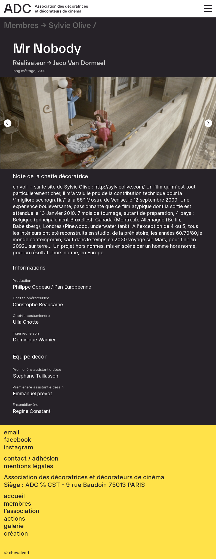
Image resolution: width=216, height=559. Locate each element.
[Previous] (7, 123)
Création (16, 533)
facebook (17, 439)
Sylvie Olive (69, 25)
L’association (21, 510)
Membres (21, 25)
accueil (14, 495)
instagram (18, 447)
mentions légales (28, 466)
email (11, 432)
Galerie (14, 525)
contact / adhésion (31, 458)
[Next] (208, 123)
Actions (14, 518)
